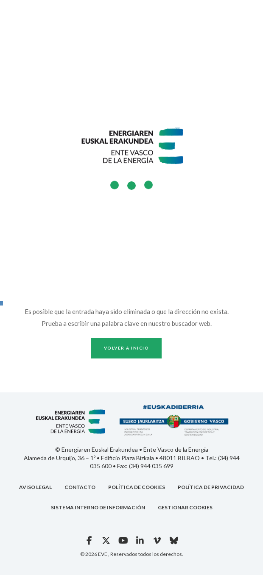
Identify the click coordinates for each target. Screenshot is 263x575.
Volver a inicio (126, 347)
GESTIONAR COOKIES (185, 507)
